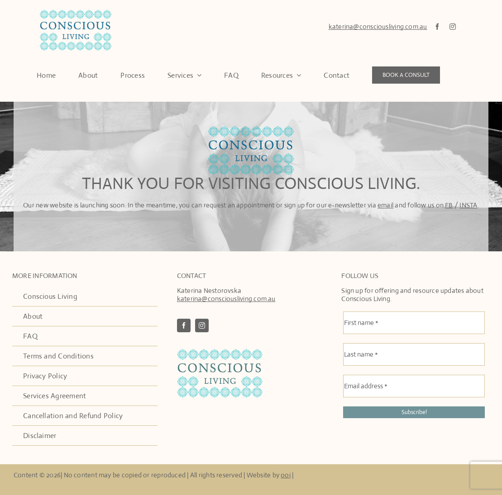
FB (449, 205)
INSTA (468, 205)
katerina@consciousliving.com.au (378, 26)
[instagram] (452, 27)
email (385, 205)
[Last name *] (414, 355)
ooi (286, 475)
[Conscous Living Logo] (75, 13)
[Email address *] (414, 386)
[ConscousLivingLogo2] (220, 353)
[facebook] (437, 27)
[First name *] (414, 323)
